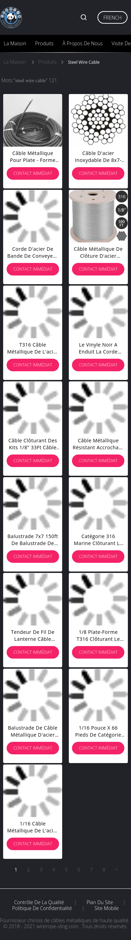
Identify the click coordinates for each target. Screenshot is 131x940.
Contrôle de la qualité (39, 902)
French (112, 17)
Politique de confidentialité (42, 908)
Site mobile (106, 908)
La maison (15, 43)
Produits (44, 43)
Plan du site (100, 902)
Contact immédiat (32, 173)
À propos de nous (83, 43)
